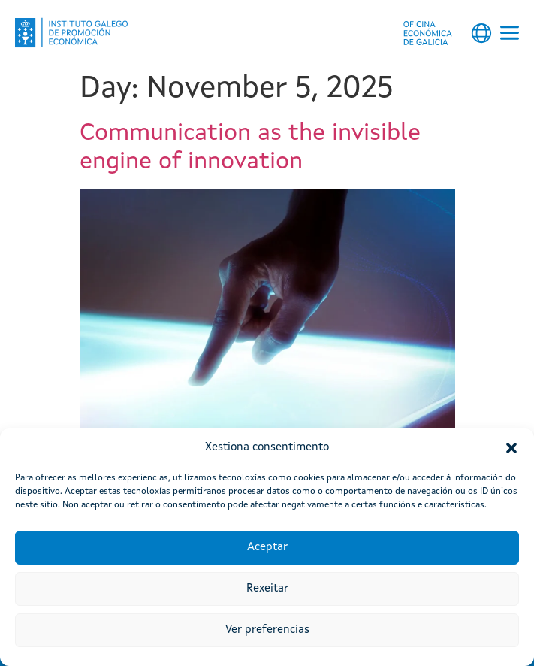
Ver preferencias (267, 630)
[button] (511, 448)
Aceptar (267, 547)
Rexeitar (267, 589)
